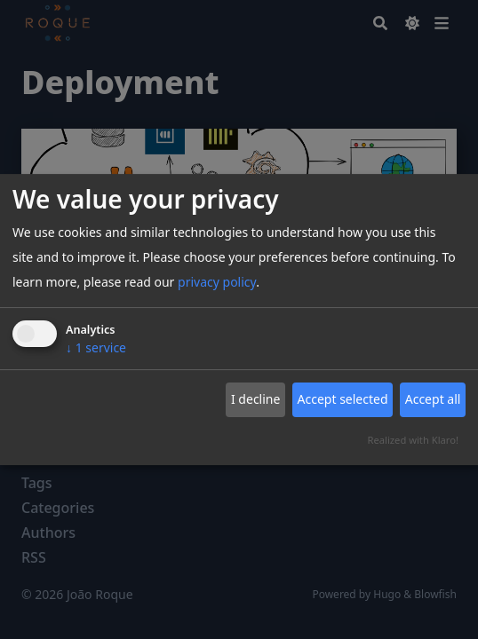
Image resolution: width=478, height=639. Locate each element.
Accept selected (343, 398)
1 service (96, 347)
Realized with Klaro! (413, 439)
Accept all (433, 398)
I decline (255, 398)
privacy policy (217, 281)
